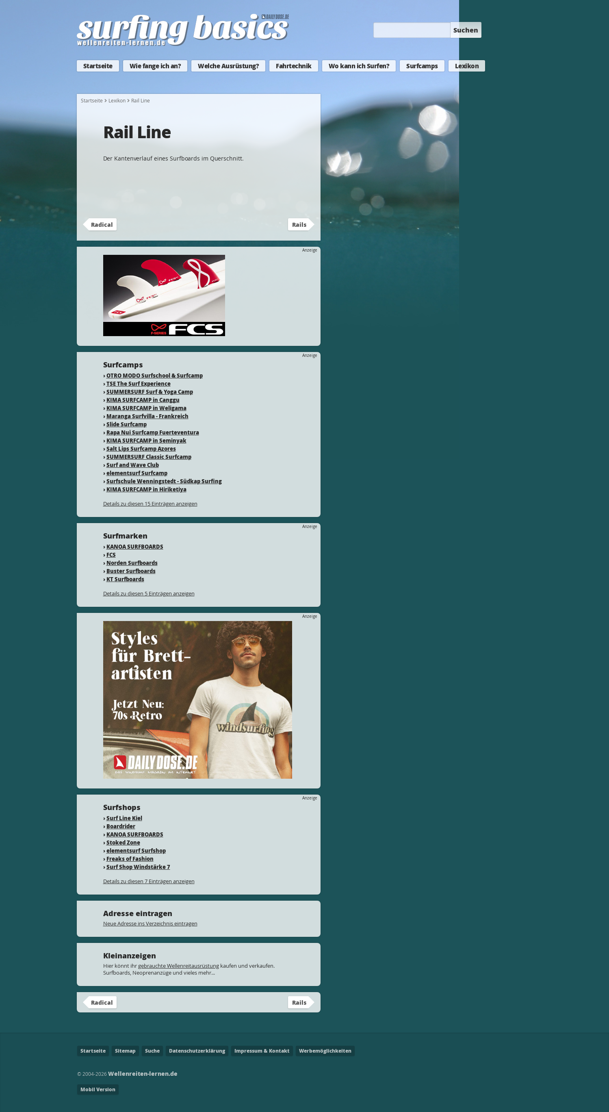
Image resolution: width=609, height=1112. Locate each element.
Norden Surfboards (132, 563)
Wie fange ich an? (155, 65)
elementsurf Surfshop (136, 850)
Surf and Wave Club (132, 465)
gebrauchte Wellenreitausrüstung (178, 965)
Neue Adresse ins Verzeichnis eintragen (150, 923)
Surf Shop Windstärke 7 (138, 867)
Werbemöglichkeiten (325, 1050)
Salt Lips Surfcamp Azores (141, 448)
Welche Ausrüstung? (228, 65)
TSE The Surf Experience (138, 383)
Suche (152, 1050)
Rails (299, 224)
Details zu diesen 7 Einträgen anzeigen (149, 881)
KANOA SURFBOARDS (134, 546)
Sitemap (125, 1050)
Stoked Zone (123, 842)
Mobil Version (97, 1089)
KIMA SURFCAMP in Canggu (143, 400)
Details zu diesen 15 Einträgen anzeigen (150, 503)
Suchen (465, 30)
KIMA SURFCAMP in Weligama (146, 408)
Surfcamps (422, 65)
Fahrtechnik (294, 65)
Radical (102, 224)
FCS (111, 554)
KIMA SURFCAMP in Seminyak (146, 440)
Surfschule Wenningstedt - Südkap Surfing (164, 481)
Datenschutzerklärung (197, 1050)
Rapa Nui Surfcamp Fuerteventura (152, 432)
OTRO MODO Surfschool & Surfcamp (154, 375)
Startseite (98, 65)
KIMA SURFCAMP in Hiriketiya (146, 489)
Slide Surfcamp (126, 424)
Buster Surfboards (131, 571)
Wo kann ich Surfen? (359, 65)
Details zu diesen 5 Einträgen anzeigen (149, 593)
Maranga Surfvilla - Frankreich (147, 416)
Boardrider (120, 826)
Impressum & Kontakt (262, 1050)
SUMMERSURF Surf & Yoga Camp (149, 391)
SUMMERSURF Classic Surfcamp (148, 456)
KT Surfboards (125, 579)
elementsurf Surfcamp (136, 473)
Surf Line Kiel (124, 818)
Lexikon (467, 65)
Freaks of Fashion (130, 858)
